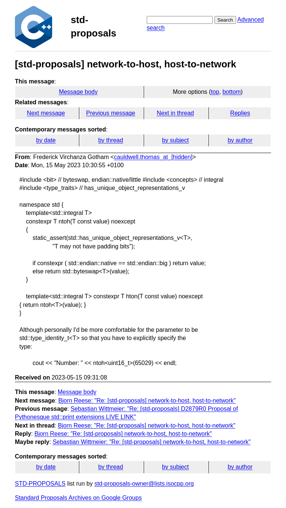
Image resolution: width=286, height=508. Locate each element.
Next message (46, 113)
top (215, 92)
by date (45, 140)
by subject (175, 140)
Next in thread (175, 113)
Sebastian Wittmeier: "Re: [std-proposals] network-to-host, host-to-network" (152, 442)
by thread (110, 140)
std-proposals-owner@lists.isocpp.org (144, 483)
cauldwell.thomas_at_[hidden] (153, 157)
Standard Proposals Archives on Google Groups (78, 498)
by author (240, 140)
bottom (231, 92)
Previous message (110, 113)
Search (225, 20)
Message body (78, 92)
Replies (240, 113)
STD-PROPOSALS (40, 483)
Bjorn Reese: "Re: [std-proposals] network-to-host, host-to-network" (147, 400)
